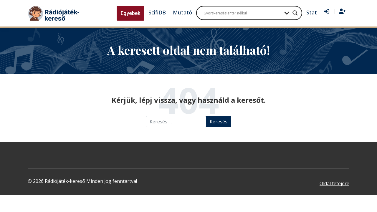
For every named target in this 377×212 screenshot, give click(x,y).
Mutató (182, 12)
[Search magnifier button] (295, 13)
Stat (311, 12)
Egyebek (130, 13)
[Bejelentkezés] (326, 11)
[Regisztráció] (342, 11)
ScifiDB (157, 12)
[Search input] (242, 13)
